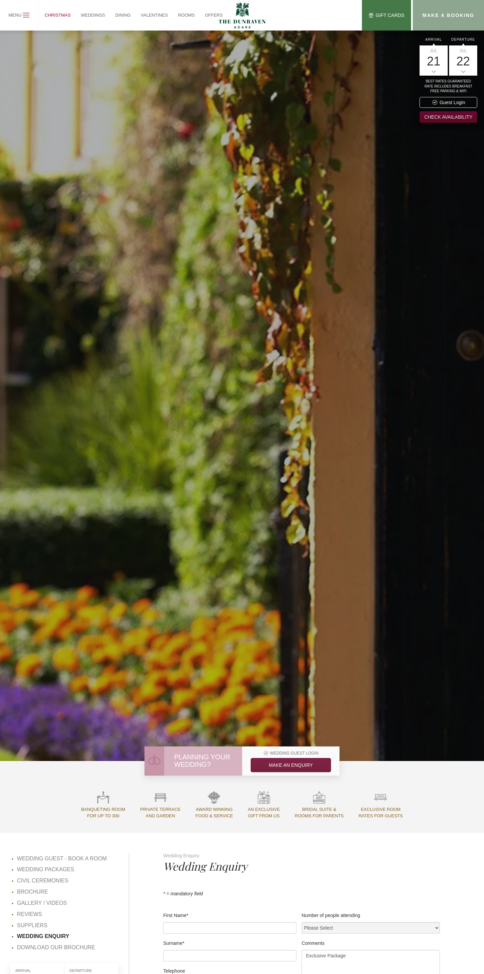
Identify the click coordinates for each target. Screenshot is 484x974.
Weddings (93, 15)
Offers (214, 15)
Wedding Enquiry (43, 936)
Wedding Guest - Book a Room (62, 858)
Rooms (186, 15)
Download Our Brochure (56, 947)
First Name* (175, 915)
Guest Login (448, 102)
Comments (313, 943)
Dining (123, 15)
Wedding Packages (45, 869)
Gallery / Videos (42, 903)
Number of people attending (331, 915)
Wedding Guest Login (290, 753)
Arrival (433, 39)
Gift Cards (386, 15)
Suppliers (32, 925)
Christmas (58, 15)
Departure (463, 39)
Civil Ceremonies (42, 880)
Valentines (154, 15)
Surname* (173, 943)
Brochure (32, 892)
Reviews (29, 914)
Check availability (448, 117)
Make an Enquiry (291, 765)
